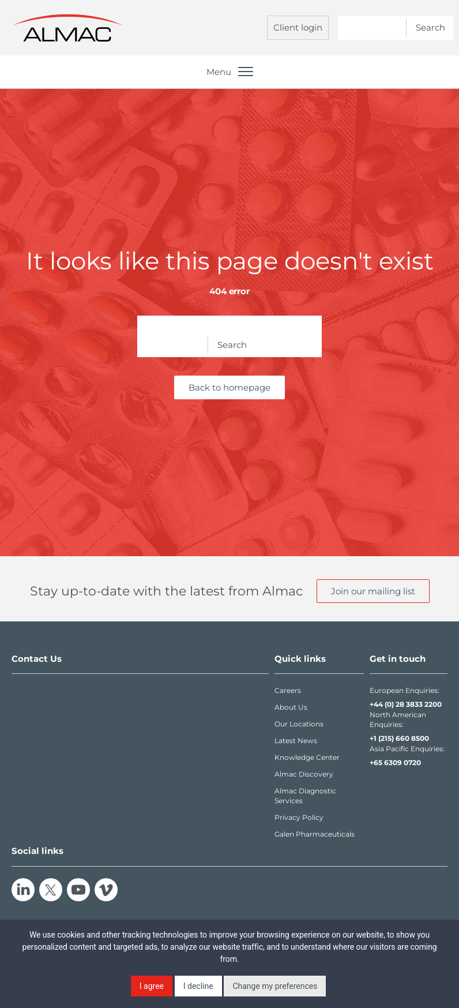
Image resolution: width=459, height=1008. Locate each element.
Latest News (295, 740)
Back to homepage (229, 387)
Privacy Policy (298, 817)
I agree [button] (152, 986)
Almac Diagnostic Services (305, 795)
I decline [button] (198, 986)
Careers (287, 690)
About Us (290, 707)
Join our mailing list (373, 591)
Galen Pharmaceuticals (314, 834)
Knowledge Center (307, 757)
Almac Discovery (303, 774)
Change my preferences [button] (274, 986)
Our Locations (298, 724)
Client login (297, 27)
